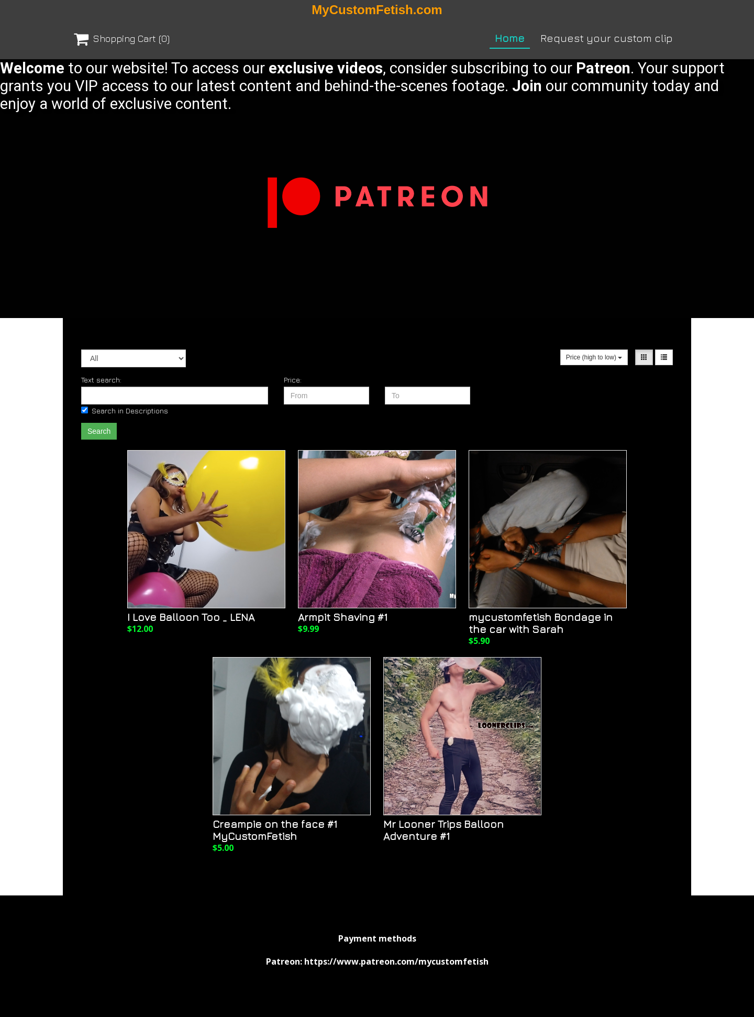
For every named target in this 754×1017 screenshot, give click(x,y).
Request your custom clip (606, 38)
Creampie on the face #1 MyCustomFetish (275, 830)
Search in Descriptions (124, 410)
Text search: (101, 379)
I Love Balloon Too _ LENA (190, 617)
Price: (293, 379)
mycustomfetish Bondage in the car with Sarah (541, 623)
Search (98, 431)
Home (510, 38)
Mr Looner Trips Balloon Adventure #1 (443, 830)
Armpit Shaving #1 (342, 617)
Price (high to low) (594, 357)
